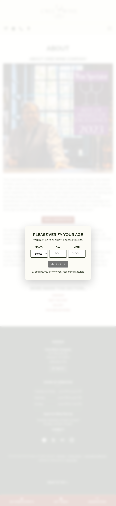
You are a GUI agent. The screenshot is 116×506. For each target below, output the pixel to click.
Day (58, 247)
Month (39, 247)
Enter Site (58, 263)
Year (77, 247)
